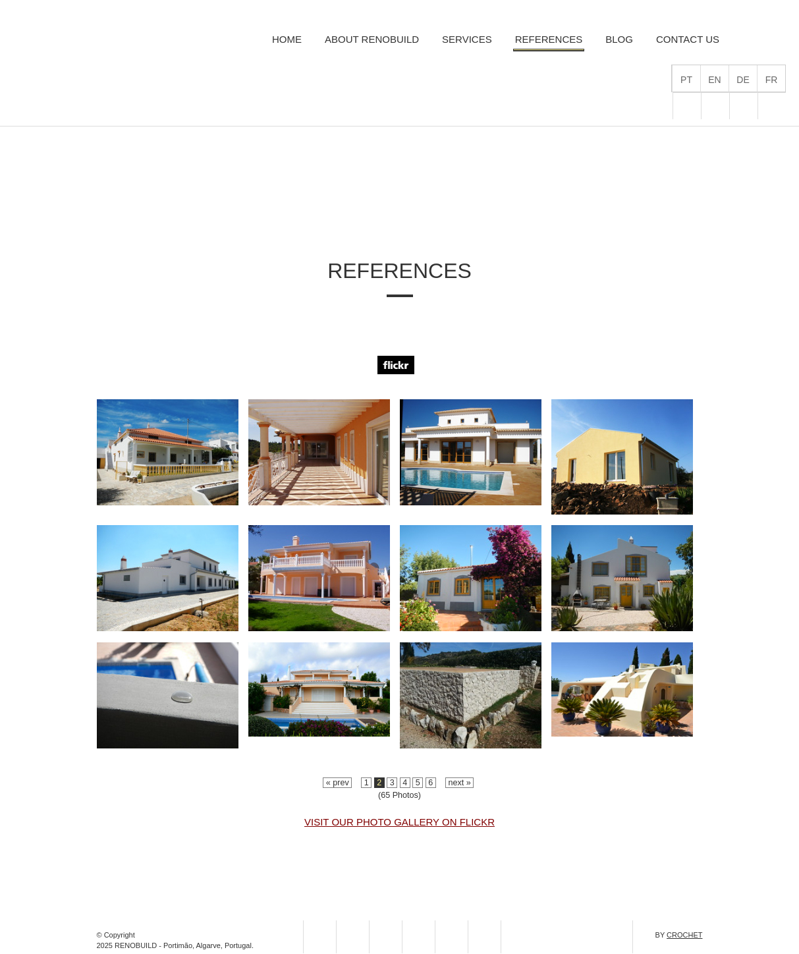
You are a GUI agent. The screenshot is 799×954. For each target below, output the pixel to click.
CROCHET (684, 935)
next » (459, 782)
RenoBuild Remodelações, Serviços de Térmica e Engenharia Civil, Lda (98, 54)
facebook (744, 106)
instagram (418, 936)
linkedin (517, 936)
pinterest (772, 106)
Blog (619, 39)
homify (715, 106)
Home (287, 39)
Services (467, 39)
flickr (687, 106)
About (372, 39)
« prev (337, 782)
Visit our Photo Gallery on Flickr (399, 822)
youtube (484, 936)
